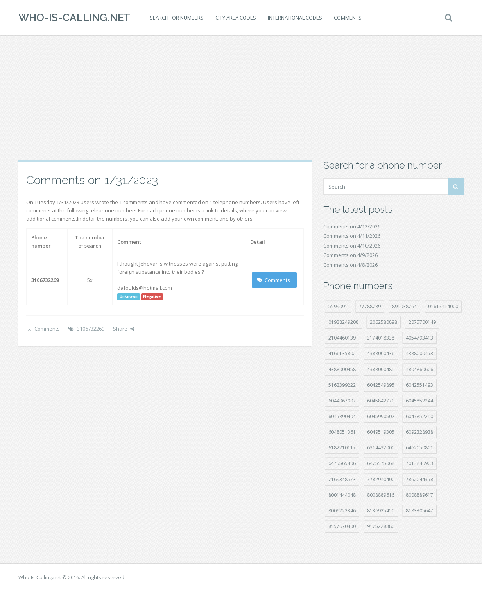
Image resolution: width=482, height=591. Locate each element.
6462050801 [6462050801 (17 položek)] (419, 447)
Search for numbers (177, 17)
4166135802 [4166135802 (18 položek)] (342, 353)
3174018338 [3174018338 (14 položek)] (380, 337)
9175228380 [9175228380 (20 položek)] (380, 526)
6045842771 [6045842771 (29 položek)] (380, 400)
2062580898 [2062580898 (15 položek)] (383, 322)
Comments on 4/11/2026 (351, 235)
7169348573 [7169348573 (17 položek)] (342, 479)
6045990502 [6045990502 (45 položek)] (380, 416)
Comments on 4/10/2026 (351, 245)
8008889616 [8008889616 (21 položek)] (380, 495)
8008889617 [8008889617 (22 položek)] (419, 495)
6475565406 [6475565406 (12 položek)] (342, 463)
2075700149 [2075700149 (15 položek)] (422, 322)
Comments (348, 17)
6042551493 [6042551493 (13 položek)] (419, 385)
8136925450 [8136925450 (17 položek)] (380, 510)
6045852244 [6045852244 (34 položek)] (419, 400)
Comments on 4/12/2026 (351, 226)
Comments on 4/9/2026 (350, 255)
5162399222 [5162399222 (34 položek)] (342, 385)
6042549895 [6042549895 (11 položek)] (380, 385)
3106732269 (90, 328)
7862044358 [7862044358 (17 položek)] (419, 479)
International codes (295, 17)
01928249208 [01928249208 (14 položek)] (343, 322)
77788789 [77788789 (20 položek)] (370, 306)
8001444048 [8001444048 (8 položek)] (342, 495)
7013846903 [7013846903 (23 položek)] (419, 463)
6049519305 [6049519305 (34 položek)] (380, 432)
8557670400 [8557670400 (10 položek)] (342, 526)
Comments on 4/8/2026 (350, 264)
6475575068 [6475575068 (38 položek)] (380, 463)
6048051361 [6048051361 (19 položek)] (342, 432)
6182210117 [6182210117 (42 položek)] (342, 447)
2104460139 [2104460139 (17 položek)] (342, 337)
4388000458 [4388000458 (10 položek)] (342, 369)
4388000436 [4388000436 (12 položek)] (380, 353)
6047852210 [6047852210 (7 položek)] (419, 416)
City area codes (235, 17)
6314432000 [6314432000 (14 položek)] (380, 447)
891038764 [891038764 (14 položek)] (404, 306)
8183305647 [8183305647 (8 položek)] (419, 510)
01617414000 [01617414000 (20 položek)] (443, 306)
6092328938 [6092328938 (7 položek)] (419, 432)
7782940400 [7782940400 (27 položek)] (380, 479)
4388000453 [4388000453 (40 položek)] (419, 353)
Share (123, 328)
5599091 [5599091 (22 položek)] (338, 306)
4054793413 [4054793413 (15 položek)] (419, 337)
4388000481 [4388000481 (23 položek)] (380, 369)
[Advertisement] (241, 98)
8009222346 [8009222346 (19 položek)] (342, 510)
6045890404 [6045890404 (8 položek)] (342, 416)
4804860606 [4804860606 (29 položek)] (419, 369)
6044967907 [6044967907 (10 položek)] (342, 400)
